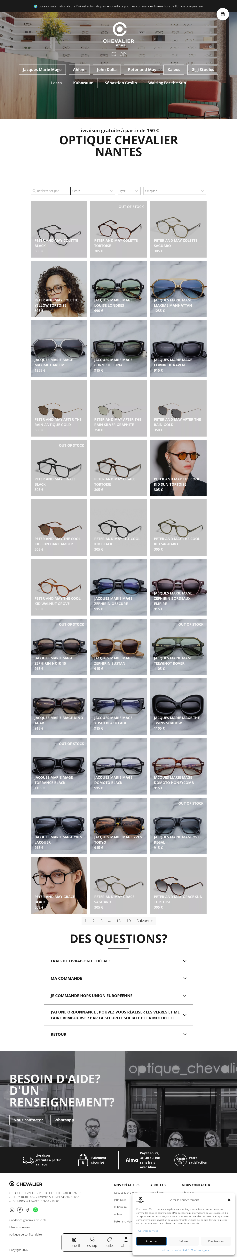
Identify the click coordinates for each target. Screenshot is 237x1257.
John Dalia (107, 69)
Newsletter (157, 1192)
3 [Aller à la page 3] (101, 920)
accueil (74, 1243)
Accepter (151, 1241)
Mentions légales (200, 1250)
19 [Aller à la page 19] (128, 920)
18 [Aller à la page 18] (118, 920)
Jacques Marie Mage (42, 69)
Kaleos (174, 69)
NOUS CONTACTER (196, 1185)
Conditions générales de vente (28, 1220)
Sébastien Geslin (121, 82)
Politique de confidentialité (175, 1250)
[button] (229, 1200)
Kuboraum (83, 82)
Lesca (56, 82)
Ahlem (79, 69)
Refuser (184, 1241)
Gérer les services (148, 1230)
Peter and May (142, 69)
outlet (109, 1242)
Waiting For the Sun (167, 82)
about (126, 1242)
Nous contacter (28, 1118)
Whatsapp (64, 1118)
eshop (92, 1242)
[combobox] (89, 191)
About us (158, 1185)
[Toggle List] (111, 191)
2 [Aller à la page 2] (93, 920)
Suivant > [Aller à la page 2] (145, 920)
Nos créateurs (126, 1185)
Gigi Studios (203, 69)
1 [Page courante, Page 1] (85, 920)
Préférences (216, 1241)
